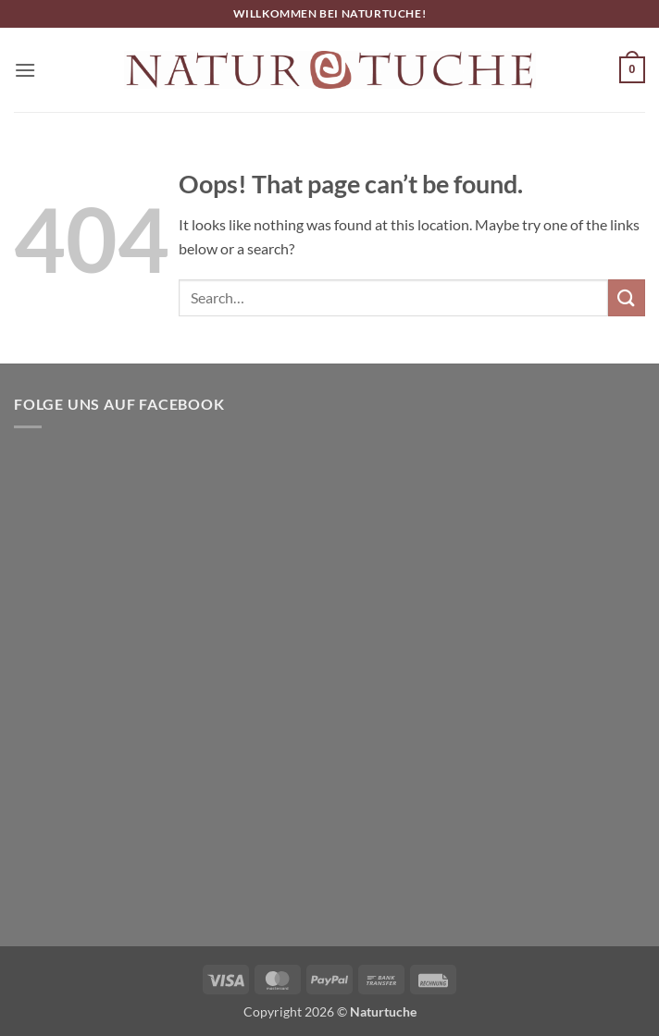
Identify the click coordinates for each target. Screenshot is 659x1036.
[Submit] (626, 297)
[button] (25, 69)
